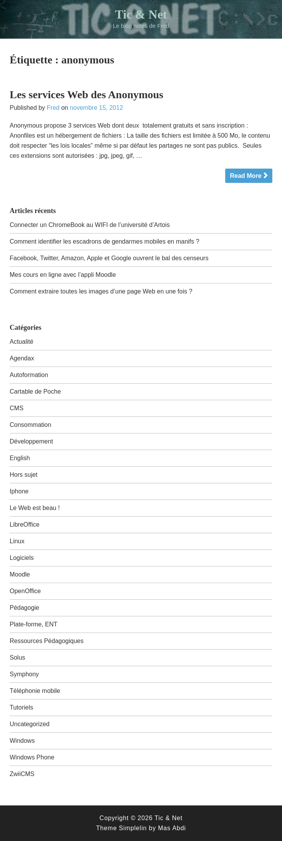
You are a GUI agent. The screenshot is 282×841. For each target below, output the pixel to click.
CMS (17, 408)
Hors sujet (23, 474)
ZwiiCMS (22, 774)
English (20, 458)
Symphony (24, 674)
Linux (17, 541)
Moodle (20, 574)
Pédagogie (24, 607)
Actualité (21, 341)
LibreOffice (24, 524)
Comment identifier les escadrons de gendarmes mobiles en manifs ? (104, 241)
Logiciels (22, 557)
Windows (22, 740)
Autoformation (29, 375)
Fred (53, 107)
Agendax (22, 358)
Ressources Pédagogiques (46, 641)
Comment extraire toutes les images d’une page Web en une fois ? (101, 291)
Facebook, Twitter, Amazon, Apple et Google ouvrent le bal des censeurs (109, 258)
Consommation (30, 424)
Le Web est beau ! (35, 508)
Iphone (19, 491)
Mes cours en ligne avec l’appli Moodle (63, 274)
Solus (17, 657)
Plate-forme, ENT (34, 624)
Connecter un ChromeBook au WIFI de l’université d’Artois (90, 225)
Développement (31, 441)
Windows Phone (32, 757)
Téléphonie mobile (35, 690)
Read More (246, 175)
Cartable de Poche (35, 391)
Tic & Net (141, 14)
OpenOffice (25, 591)
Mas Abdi (172, 828)
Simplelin (133, 828)
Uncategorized (29, 724)
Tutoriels (21, 707)
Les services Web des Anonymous (86, 95)
